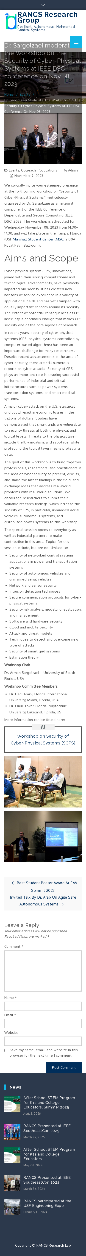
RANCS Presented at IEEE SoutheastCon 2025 (47, 1128)
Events (14, 170)
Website (11, 1032)
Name (10, 997)
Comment (14, 946)
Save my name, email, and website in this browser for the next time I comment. (44, 1053)
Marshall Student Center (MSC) (39, 239)
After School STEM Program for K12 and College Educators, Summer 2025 (49, 1103)
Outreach (28, 170)
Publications (47, 170)
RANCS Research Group (47, 17)
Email (10, 1015)
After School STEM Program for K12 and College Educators (49, 1154)
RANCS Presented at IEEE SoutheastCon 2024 (47, 1180)
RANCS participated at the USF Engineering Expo (47, 1203)
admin (73, 170)
